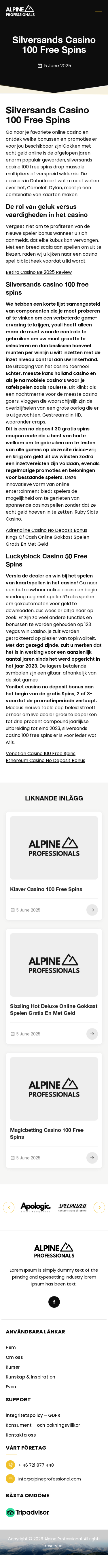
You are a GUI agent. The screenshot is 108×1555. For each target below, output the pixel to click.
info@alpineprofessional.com (43, 1478)
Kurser (13, 1367)
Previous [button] (8, 1207)
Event (12, 1387)
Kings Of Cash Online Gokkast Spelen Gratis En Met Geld (47, 540)
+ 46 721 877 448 (30, 1464)
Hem (11, 1347)
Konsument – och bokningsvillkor (43, 1425)
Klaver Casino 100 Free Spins (46, 895)
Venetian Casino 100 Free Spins (40, 753)
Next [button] (99, 1207)
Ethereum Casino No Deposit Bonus (45, 760)
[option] (35, 1207)
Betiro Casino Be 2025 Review (39, 272)
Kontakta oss (21, 1435)
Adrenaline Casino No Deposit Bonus (46, 530)
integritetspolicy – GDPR (33, 1415)
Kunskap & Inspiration (30, 1377)
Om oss (14, 1357)
